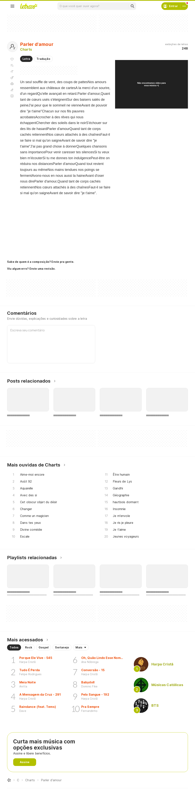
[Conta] (184, 6)
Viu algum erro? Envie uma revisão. (31, 268)
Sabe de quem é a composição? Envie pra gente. (40, 261)
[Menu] (12, 6)
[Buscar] (132, 6)
